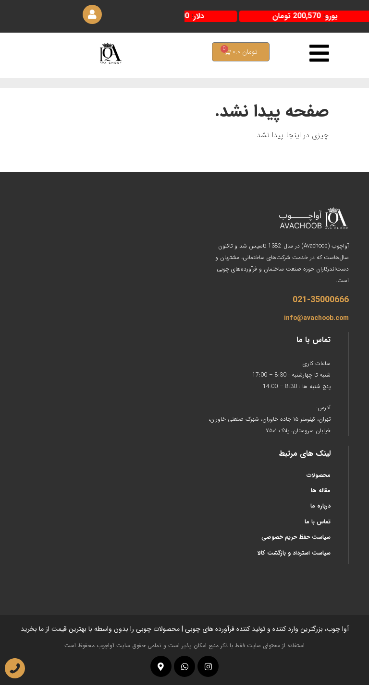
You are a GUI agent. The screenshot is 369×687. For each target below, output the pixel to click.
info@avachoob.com (316, 319)
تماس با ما (318, 523)
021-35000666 (321, 301)
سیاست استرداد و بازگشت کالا (294, 554)
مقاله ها (321, 492)
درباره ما (320, 507)
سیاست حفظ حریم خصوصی (296, 539)
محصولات (319, 476)
